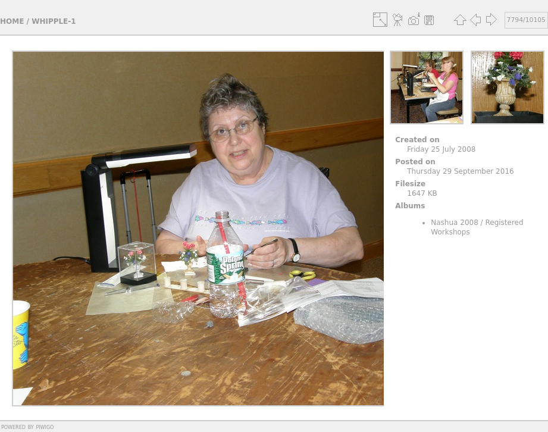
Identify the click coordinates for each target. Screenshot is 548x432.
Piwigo (45, 426)
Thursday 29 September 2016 (460, 171)
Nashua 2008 (454, 222)
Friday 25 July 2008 (441, 149)
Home (12, 21)
